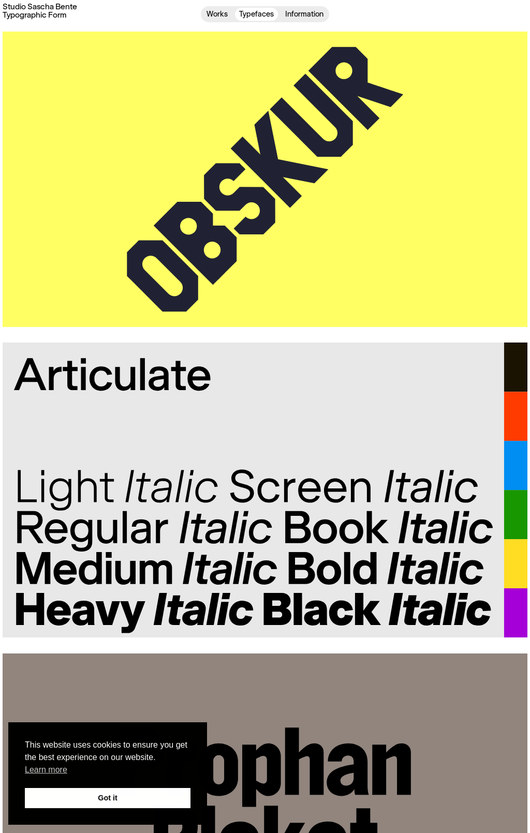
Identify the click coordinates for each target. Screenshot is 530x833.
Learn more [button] (46, 769)
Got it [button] (107, 798)
